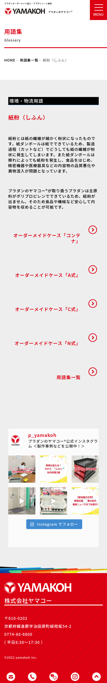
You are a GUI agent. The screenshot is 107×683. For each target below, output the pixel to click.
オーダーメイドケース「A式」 (48, 275)
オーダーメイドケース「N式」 (48, 343)
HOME (9, 60)
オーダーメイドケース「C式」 (47, 309)
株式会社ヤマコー (24, 14)
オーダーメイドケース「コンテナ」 (47, 238)
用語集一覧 (29, 60)
